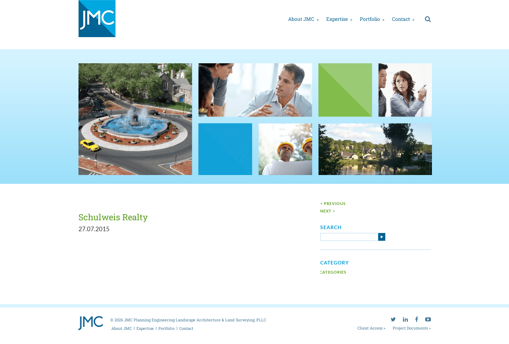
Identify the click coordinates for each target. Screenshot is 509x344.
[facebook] (416, 5)
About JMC (301, 19)
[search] (428, 19)
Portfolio (370, 19)
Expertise (337, 19)
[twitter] (393, 5)
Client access (327, 6)
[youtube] (428, 5)
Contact (401, 19)
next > (327, 210)
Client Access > (371, 327)
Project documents (365, 6)
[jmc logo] (97, 22)
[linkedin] (405, 5)
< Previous (333, 203)
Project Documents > (412, 327)
